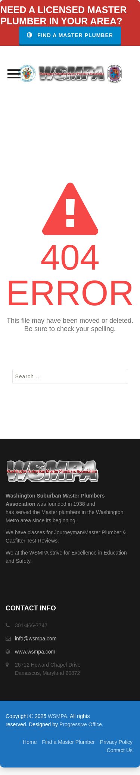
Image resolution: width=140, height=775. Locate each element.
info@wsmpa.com (35, 639)
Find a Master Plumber (70, 35)
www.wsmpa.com (35, 652)
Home (30, 742)
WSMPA (57, 716)
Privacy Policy (116, 742)
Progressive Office (80, 724)
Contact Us (120, 750)
